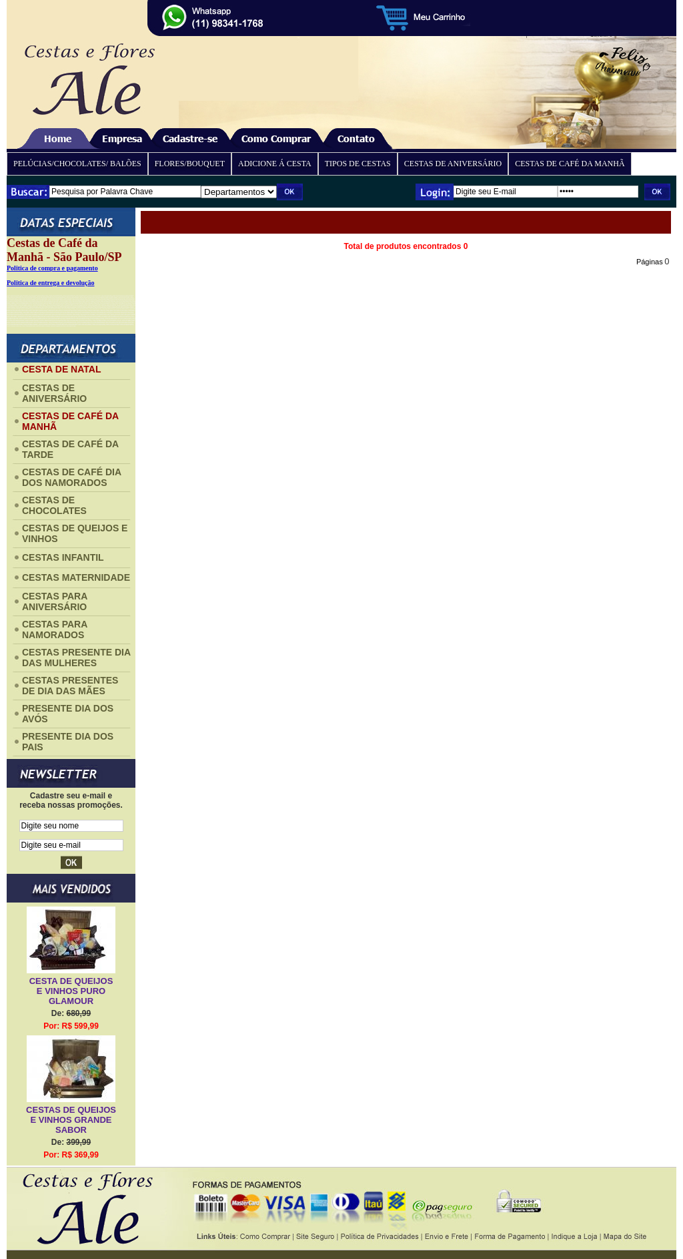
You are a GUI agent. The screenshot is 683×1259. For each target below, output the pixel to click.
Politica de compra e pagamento (52, 268)
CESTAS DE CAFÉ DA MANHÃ (569, 163)
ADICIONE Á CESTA (274, 163)
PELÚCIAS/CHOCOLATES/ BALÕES (77, 163)
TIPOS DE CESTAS (358, 163)
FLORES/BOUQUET (190, 163)
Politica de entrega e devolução (50, 282)
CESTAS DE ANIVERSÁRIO (453, 163)
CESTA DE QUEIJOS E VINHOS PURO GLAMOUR (71, 991)
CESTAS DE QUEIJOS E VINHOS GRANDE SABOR (71, 1120)
